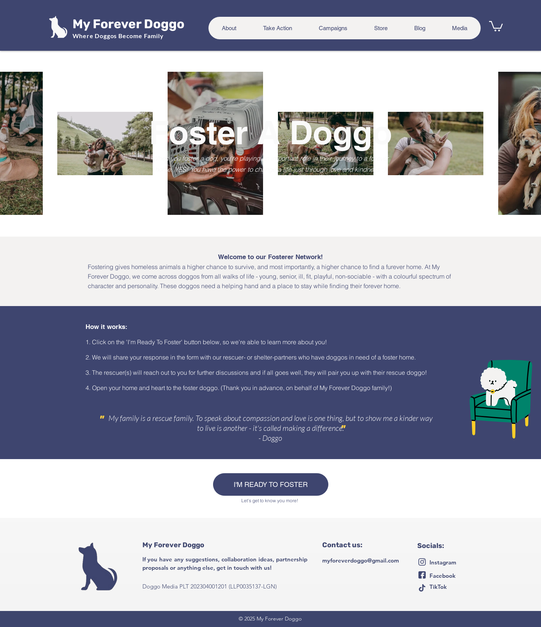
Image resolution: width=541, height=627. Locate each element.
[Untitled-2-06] (422, 562)
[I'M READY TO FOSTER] (270, 484)
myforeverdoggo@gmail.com (360, 560)
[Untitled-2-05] (422, 588)
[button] (496, 25)
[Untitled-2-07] (422, 575)
